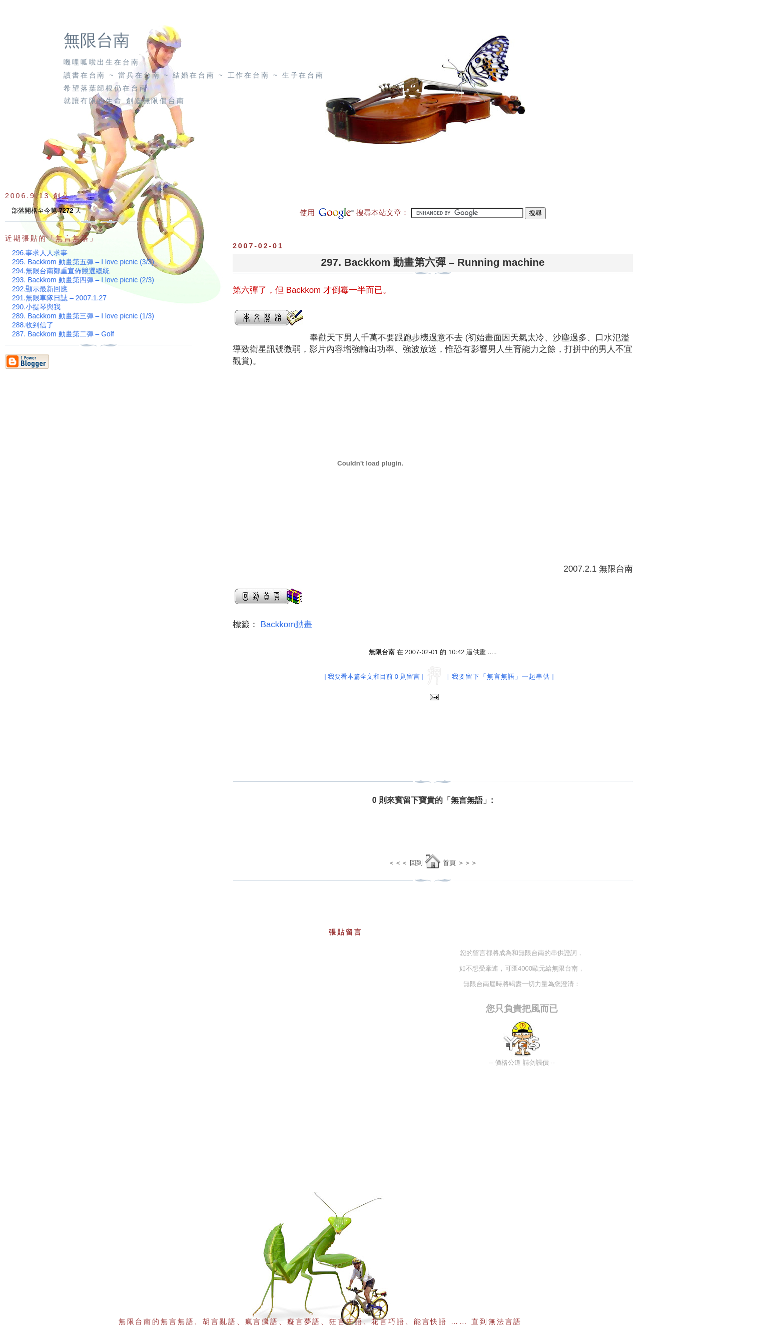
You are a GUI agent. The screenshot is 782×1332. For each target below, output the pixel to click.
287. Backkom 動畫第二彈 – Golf (63, 334)
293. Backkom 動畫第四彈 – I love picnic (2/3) (83, 280)
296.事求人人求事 (40, 253)
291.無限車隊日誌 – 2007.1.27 (59, 298)
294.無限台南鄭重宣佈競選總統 (61, 271)
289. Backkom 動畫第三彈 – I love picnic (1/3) (83, 316)
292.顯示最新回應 (40, 289)
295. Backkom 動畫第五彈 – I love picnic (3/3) (83, 262)
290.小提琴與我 (36, 307)
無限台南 (97, 41)
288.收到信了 (33, 325)
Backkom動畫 (286, 624)
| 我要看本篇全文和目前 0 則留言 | (373, 676)
